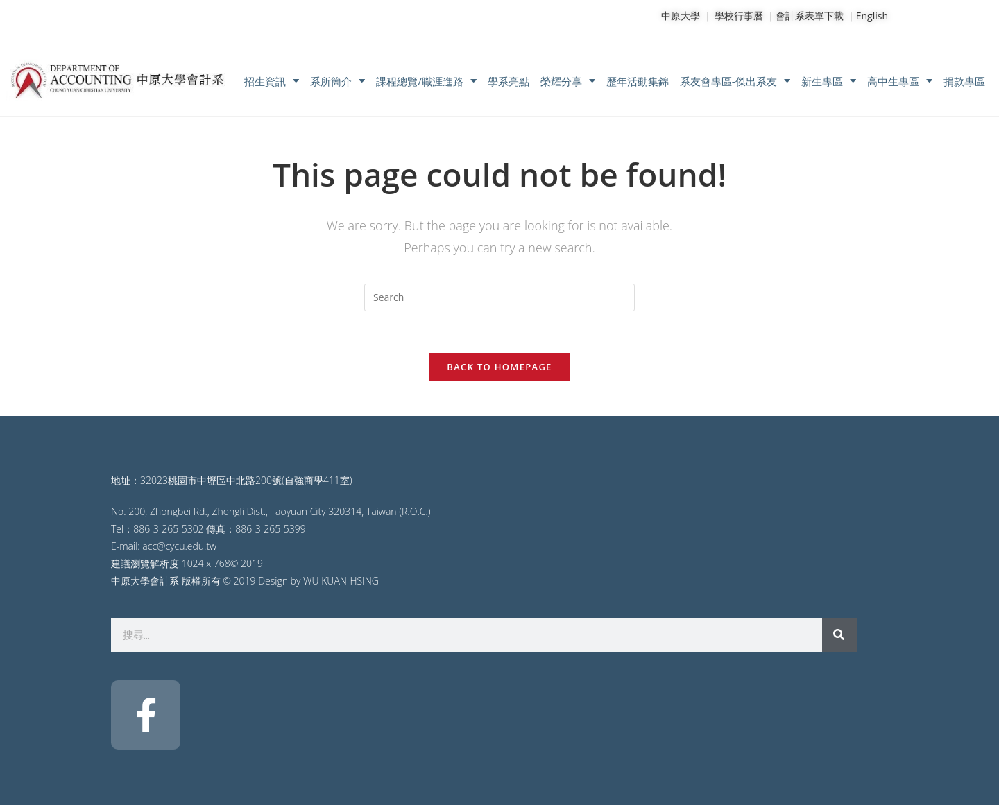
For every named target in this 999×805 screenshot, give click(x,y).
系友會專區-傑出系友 (735, 81)
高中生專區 (899, 81)
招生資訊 (271, 81)
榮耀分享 (567, 81)
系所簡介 (337, 81)
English (872, 15)
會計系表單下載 (810, 15)
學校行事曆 (739, 15)
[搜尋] (839, 635)
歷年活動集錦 (637, 81)
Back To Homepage (499, 367)
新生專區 (828, 81)
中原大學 (680, 15)
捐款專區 (964, 81)
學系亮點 (508, 81)
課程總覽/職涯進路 (426, 81)
